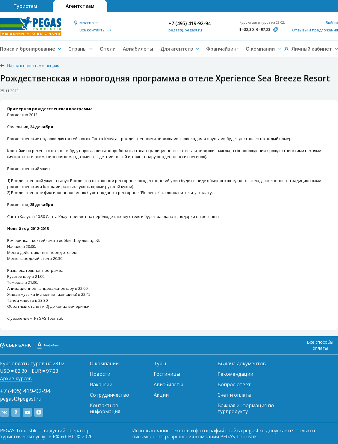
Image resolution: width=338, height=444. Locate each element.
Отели (108, 49)
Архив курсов (16, 378)
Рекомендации (235, 374)
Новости (100, 374)
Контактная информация (105, 408)
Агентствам (80, 6)
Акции (161, 395)
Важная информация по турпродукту (246, 408)
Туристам (25, 6)
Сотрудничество (109, 395)
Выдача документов (242, 363)
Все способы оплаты (320, 345)
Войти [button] (331, 22)
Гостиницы (167, 374)
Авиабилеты (138, 49)
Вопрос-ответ (234, 384)
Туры (160, 363)
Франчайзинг (222, 49)
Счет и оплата (234, 395)
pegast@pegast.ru (185, 30)
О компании (104, 363)
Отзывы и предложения (315, 30)
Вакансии (101, 384)
